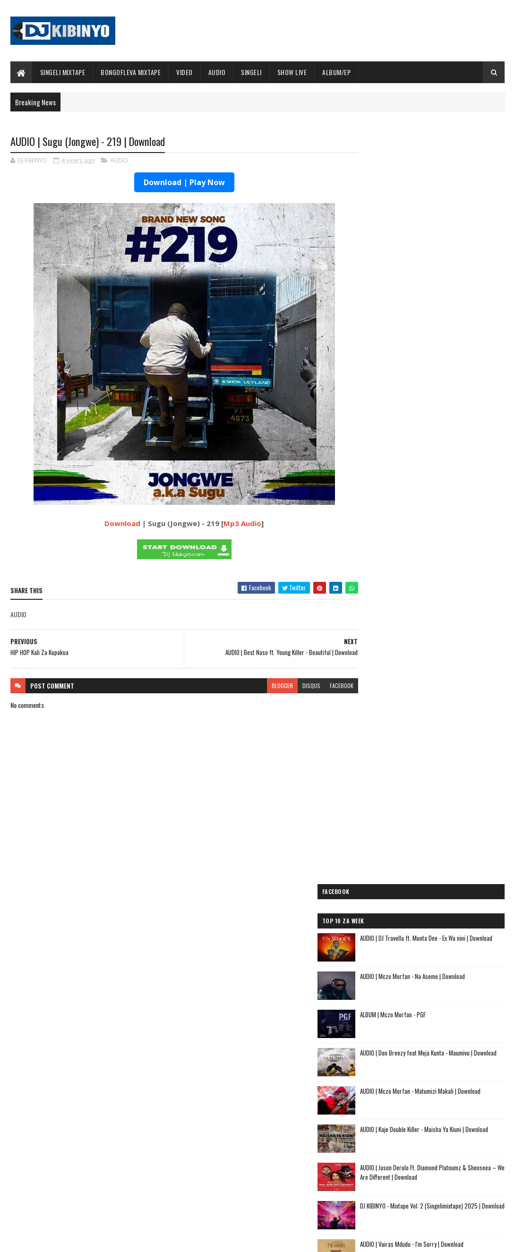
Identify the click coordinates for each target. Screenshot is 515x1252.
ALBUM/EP (336, 72)
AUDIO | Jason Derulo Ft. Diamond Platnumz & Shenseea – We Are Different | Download (449, 440)
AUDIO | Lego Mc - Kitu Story (398, 928)
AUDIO (217, 72)
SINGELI (251, 72)
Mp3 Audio (233, 523)
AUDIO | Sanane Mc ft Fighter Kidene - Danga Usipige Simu (422, 988)
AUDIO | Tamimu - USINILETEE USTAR (409, 939)
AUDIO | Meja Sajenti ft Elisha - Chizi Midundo (423, 973)
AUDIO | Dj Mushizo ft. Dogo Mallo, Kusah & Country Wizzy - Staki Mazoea (419, 1027)
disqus (293, 686)
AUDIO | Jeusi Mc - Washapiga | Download (415, 838)
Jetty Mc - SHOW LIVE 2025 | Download (266, 1113)
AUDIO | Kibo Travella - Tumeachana (408, 917)
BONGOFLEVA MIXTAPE (131, 72)
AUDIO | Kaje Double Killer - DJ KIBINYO (412, 906)
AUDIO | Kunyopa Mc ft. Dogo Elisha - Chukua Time (422, 1007)
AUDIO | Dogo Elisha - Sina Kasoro (406, 861)
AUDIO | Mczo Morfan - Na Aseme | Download (451, 243)
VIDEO (184, 72)
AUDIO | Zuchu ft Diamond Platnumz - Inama (421, 1042)
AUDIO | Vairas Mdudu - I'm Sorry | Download (450, 511)
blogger (264, 686)
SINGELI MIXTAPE (63, 72)
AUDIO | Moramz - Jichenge (395, 894)
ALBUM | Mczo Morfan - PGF (431, 282)
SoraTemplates (55, 1239)
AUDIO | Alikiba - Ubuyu (390, 1053)
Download (113, 523)
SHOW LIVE (292, 72)
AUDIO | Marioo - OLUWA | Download (94, 1113)
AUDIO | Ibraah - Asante (390, 962)
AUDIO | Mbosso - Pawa (389, 872)
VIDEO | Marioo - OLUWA (80, 1152)
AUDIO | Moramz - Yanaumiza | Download (446, 549)
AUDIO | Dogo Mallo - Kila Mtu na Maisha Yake (422, 849)
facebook (323, 686)
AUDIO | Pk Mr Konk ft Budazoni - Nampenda (421, 883)
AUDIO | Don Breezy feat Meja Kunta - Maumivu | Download (442, 325)
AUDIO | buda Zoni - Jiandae (396, 950)
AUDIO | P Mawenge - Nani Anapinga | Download (276, 1152)
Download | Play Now (174, 183)
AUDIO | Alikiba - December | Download (98, 1190)
